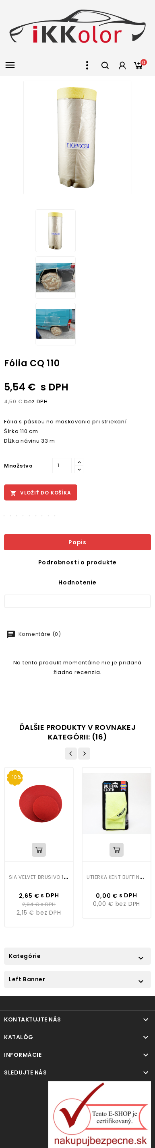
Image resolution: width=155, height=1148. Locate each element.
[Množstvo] (62, 465)
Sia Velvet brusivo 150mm (44, 877)
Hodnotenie (77, 582)
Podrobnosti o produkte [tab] (77, 562)
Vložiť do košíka (40, 492)
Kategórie (25, 956)
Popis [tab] (77, 542)
